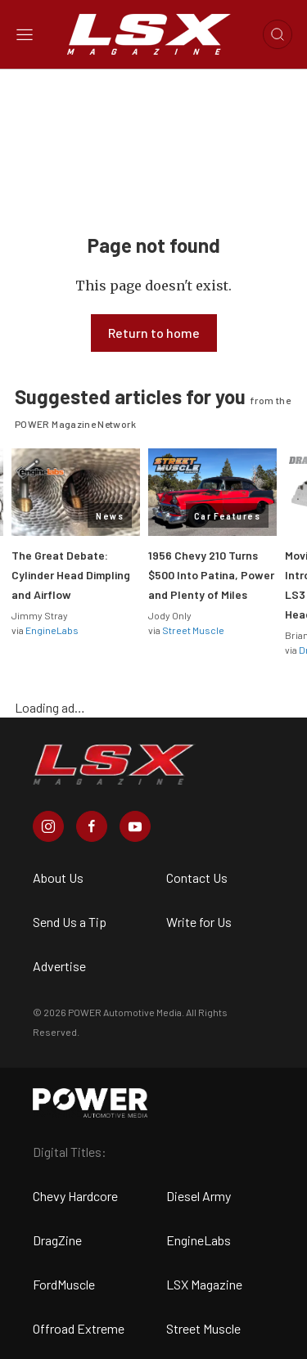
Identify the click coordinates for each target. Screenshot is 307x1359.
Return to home (154, 332)
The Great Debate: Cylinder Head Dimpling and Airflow (70, 574)
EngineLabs (52, 630)
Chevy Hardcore (75, 1196)
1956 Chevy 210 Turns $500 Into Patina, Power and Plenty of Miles (211, 574)
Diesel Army (198, 1196)
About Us (58, 877)
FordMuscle (64, 1284)
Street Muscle (193, 630)
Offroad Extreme (78, 1328)
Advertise (59, 966)
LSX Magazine (204, 1284)
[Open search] (277, 34)
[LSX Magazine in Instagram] (48, 826)
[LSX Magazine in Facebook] (91, 826)
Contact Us (197, 877)
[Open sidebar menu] (24, 34)
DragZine (57, 1240)
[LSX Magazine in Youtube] (135, 826)
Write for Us (199, 921)
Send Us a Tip (69, 921)
